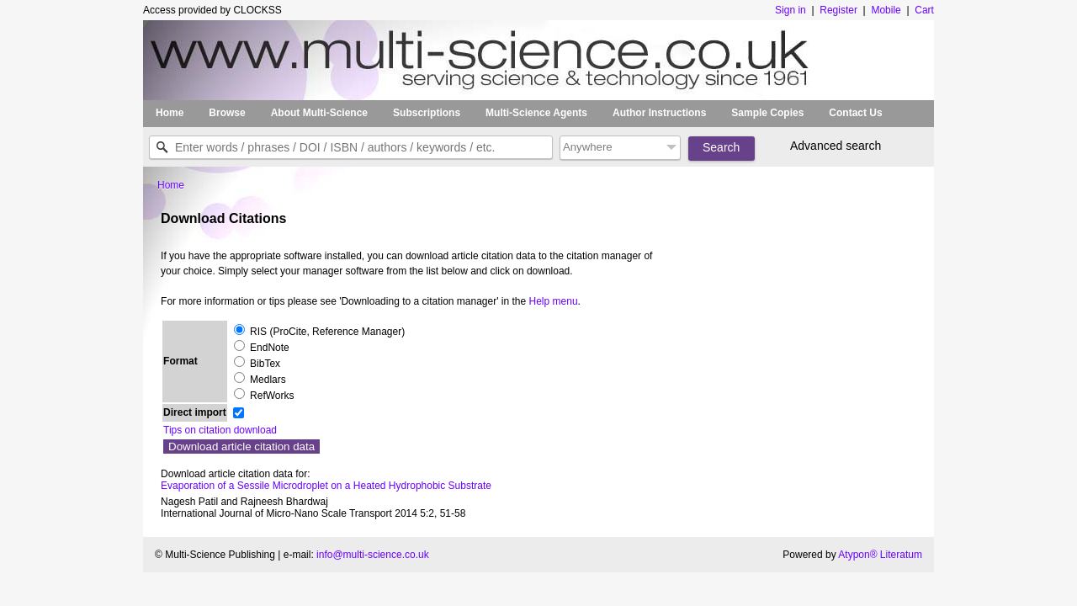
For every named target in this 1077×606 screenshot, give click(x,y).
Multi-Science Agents (536, 113)
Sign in (792, 10)
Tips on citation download (220, 430)
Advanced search (835, 145)
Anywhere (588, 147)
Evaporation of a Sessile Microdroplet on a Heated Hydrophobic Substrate (326, 486)
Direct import (194, 412)
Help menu (553, 301)
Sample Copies (767, 113)
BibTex (265, 363)
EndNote (269, 348)
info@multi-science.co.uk (372, 555)
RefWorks (272, 395)
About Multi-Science (319, 113)
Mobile (885, 10)
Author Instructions (659, 113)
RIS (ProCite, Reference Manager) (327, 332)
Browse (227, 113)
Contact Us (855, 113)
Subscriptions (426, 113)
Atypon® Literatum (880, 555)
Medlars (268, 379)
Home (169, 113)
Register (838, 10)
